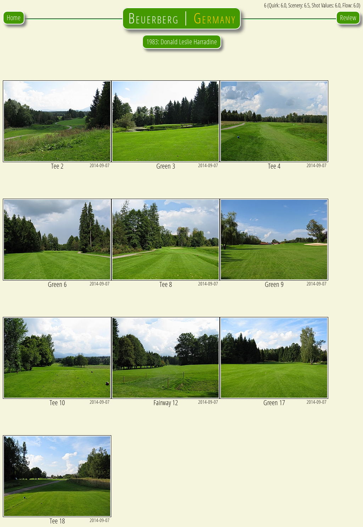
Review (348, 17)
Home (14, 17)
